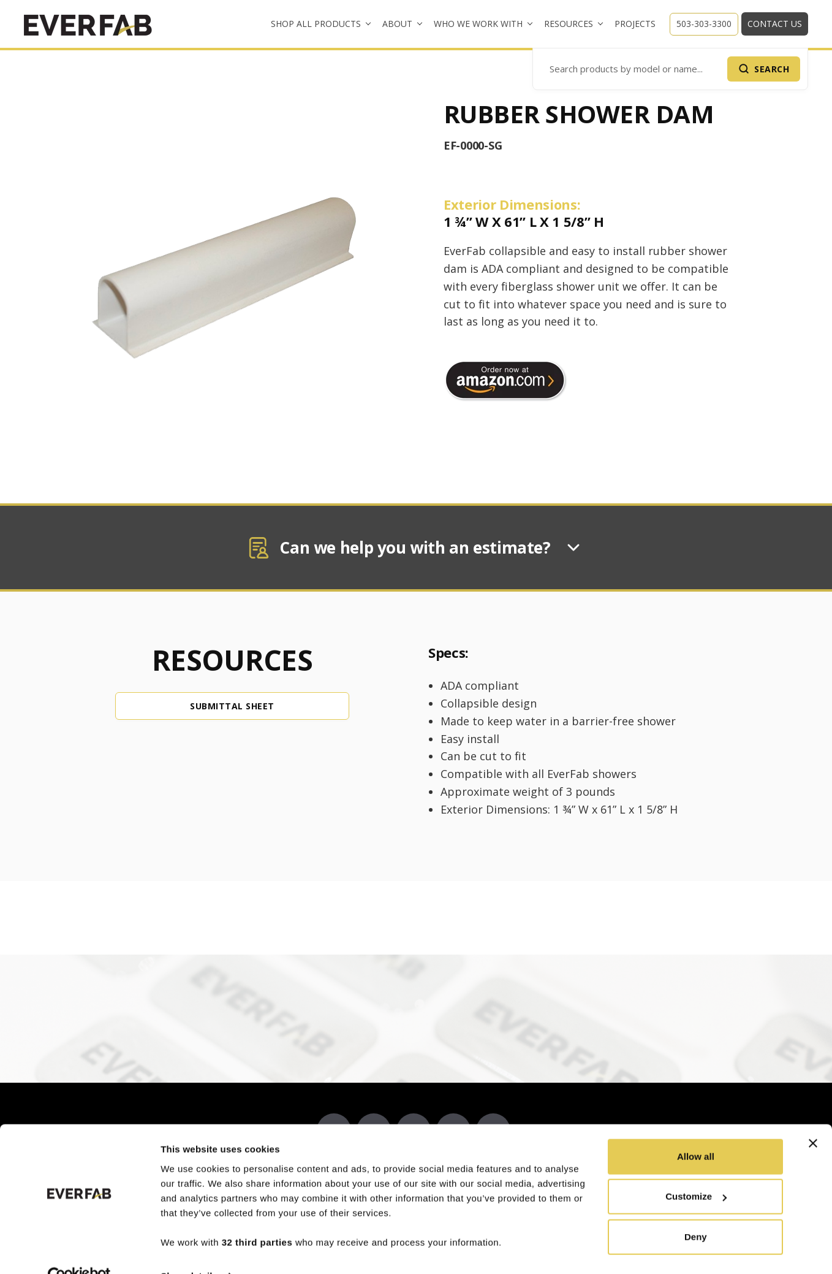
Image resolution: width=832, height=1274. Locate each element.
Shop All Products (316, 23)
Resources (568, 23)
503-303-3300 (704, 23)
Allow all (695, 1130)
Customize (696, 1170)
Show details (189, 1250)
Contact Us (774, 23)
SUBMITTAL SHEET (232, 706)
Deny (695, 1210)
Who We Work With (478, 23)
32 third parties (257, 1216)
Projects (635, 23)
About (397, 23)
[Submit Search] (763, 69)
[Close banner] (813, 1117)
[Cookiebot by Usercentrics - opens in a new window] (79, 1250)
